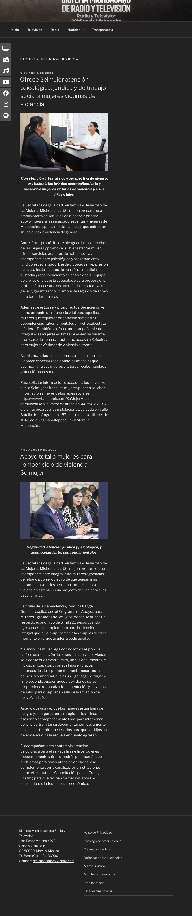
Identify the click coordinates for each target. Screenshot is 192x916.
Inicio (15, 30)
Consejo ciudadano (97, 849)
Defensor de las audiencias (103, 858)
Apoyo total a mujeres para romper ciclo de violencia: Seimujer (56, 464)
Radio (55, 30)
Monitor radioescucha (99, 874)
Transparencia (102, 30)
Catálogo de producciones (102, 841)
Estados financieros (98, 891)
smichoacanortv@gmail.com (53, 861)
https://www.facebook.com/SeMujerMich (54, 399)
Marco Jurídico (94, 866)
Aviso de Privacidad (98, 832)
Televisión (34, 30)
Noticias (76, 30)
